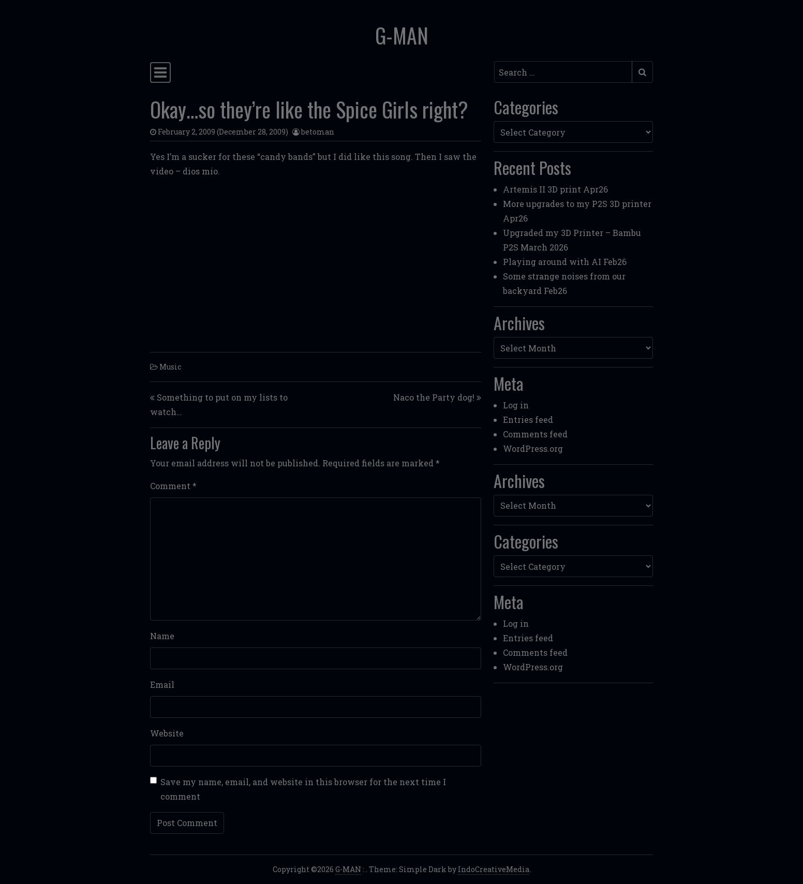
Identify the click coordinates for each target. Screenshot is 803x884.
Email (162, 684)
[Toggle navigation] (160, 72)
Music (170, 367)
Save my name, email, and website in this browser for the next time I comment (303, 789)
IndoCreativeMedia (493, 869)
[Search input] (563, 72)
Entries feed (528, 419)
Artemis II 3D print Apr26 (555, 189)
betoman (317, 132)
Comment (173, 485)
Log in (516, 405)
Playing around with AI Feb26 (565, 261)
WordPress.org (533, 448)
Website (167, 733)
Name (162, 635)
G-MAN (401, 35)
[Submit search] (642, 72)
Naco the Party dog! (433, 397)
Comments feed (535, 434)
